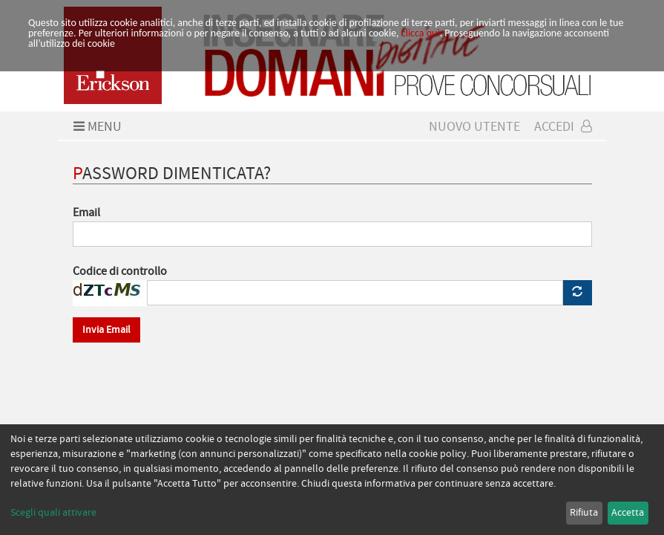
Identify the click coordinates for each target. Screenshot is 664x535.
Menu (96, 126)
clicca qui (420, 33)
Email (86, 212)
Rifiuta (584, 512)
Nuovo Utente (474, 126)
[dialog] (332, 479)
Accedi (563, 126)
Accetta (627, 512)
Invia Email (106, 330)
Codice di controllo (120, 271)
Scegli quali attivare (53, 512)
